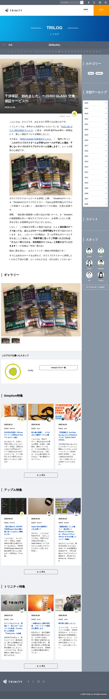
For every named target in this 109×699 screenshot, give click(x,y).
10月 (10, 45)
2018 (86, 140)
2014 (86, 161)
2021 (86, 124)
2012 (86, 172)
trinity (68, 116)
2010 (86, 183)
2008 (86, 193)
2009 (86, 188)
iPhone (91, 73)
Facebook (88, 2)
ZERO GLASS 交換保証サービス (35, 139)
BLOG (101, 10)
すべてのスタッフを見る (95, 287)
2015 (86, 156)
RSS (106, 2)
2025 (86, 103)
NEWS (86, 10)
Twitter (94, 2)
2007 (86, 199)
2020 (86, 129)
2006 (86, 204)
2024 (86, 108)
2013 (86, 167)
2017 (86, 146)
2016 (86, 151)
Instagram (100, 2)
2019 (86, 135)
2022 (86, 119)
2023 (86, 113)
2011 (86, 177)
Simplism (99, 73)
